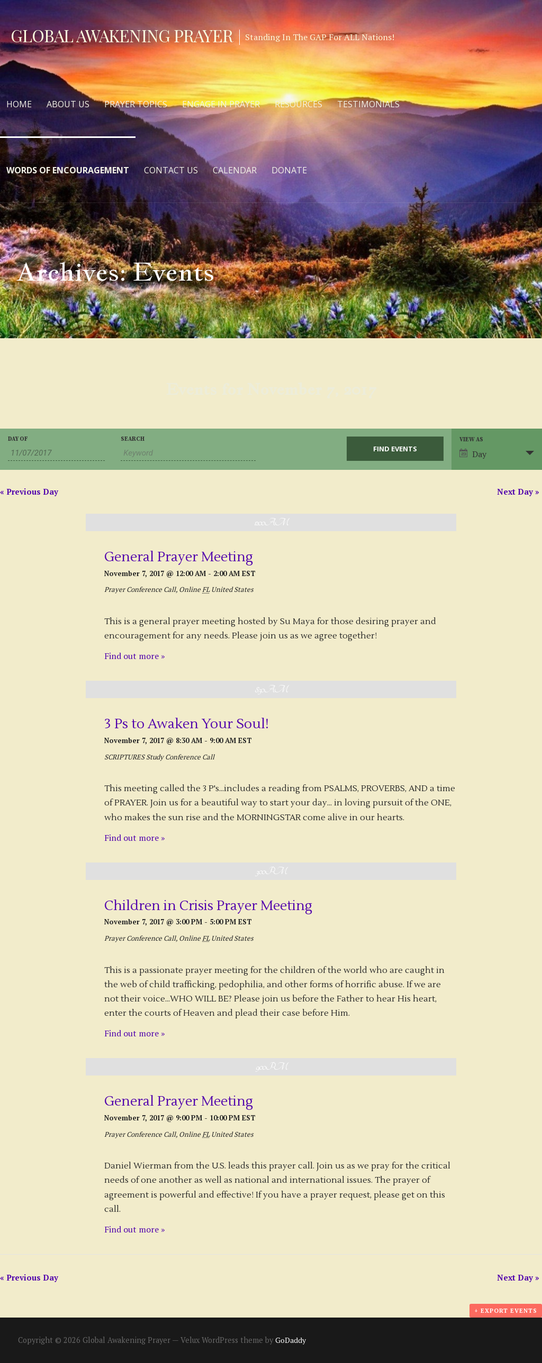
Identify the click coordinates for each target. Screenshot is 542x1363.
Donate (289, 170)
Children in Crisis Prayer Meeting (208, 905)
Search (132, 439)
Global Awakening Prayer (122, 35)
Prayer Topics (135, 104)
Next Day (518, 491)
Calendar (235, 170)
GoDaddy (290, 1340)
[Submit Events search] (395, 449)
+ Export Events (505, 1310)
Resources (298, 104)
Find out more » (134, 656)
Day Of (18, 439)
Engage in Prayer (221, 104)
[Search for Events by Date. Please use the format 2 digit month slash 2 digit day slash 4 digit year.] (56, 453)
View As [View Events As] (471, 440)
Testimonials (368, 104)
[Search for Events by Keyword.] (188, 453)
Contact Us (171, 170)
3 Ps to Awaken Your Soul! (186, 724)
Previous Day (29, 491)
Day (472, 454)
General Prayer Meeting (178, 557)
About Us (68, 104)
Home (19, 104)
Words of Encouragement (67, 170)
